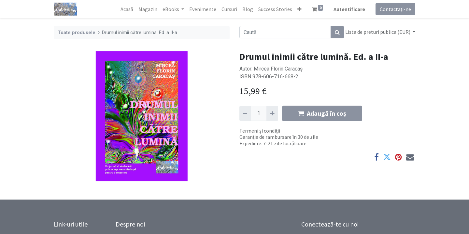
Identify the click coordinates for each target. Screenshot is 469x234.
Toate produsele (76, 32)
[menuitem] (127, 9)
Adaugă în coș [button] (322, 113)
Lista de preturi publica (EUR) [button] (378, 32)
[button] (299, 9)
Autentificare (349, 9)
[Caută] (337, 32)
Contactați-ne (395, 9)
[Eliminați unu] (245, 113)
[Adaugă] (272, 113)
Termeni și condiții (259, 130)
